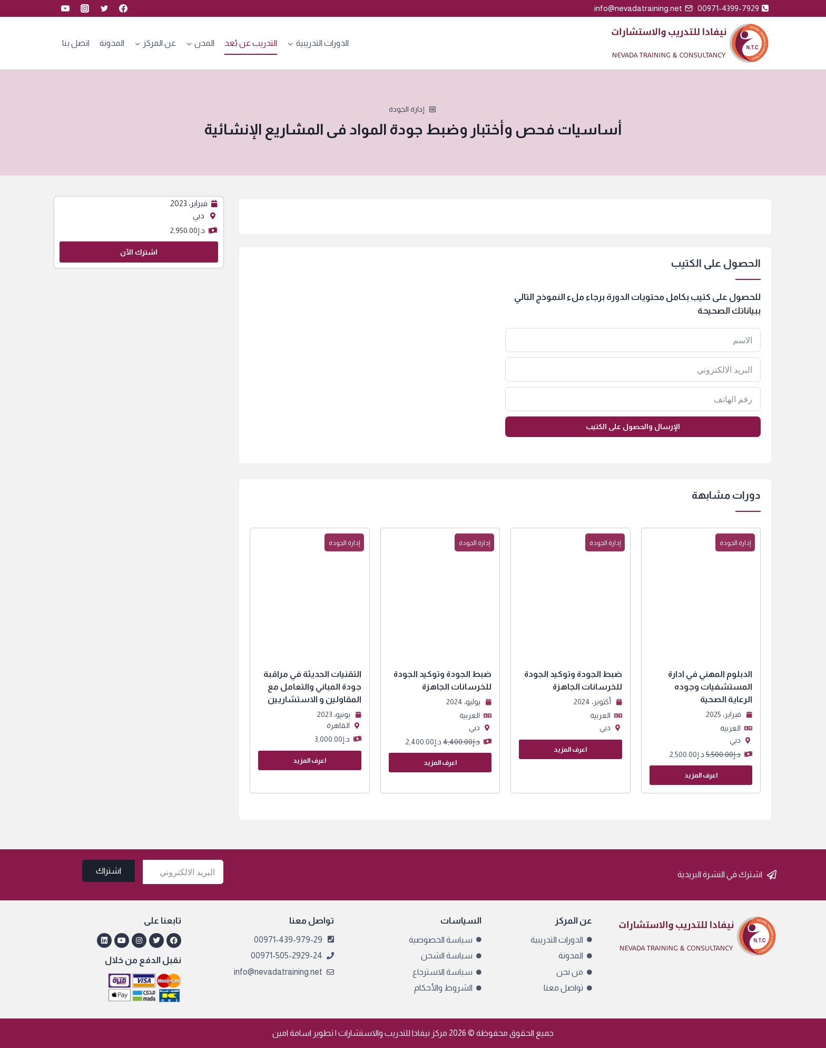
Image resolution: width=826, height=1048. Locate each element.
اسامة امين (291, 1032)
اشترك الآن (139, 252)
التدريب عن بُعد (250, 42)
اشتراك (108, 870)
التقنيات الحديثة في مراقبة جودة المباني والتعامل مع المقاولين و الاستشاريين (312, 686)
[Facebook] (123, 8)
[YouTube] (65, 8)
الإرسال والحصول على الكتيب (633, 426)
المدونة (112, 42)
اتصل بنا (76, 42)
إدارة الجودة (407, 109)
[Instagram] (84, 8)
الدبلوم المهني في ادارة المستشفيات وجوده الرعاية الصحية (710, 686)
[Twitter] (104, 8)
